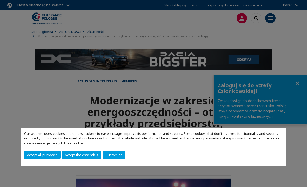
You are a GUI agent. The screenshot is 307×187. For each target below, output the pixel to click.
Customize (114, 154)
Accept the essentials (81, 154)
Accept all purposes (42, 154)
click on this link (71, 143)
